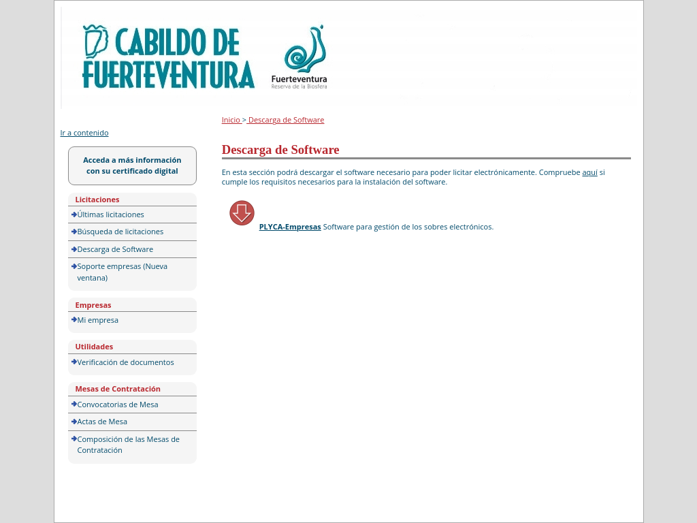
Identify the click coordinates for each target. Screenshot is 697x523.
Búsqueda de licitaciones (121, 231)
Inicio (232, 119)
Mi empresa (98, 320)
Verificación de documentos (126, 362)
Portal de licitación (103, 14)
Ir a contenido (85, 132)
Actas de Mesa (103, 421)
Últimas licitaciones (111, 214)
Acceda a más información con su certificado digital (132, 165)
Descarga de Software (116, 249)
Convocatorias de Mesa (118, 404)
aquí (589, 172)
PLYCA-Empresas (290, 226)
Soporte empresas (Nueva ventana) (123, 272)
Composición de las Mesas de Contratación (129, 445)
